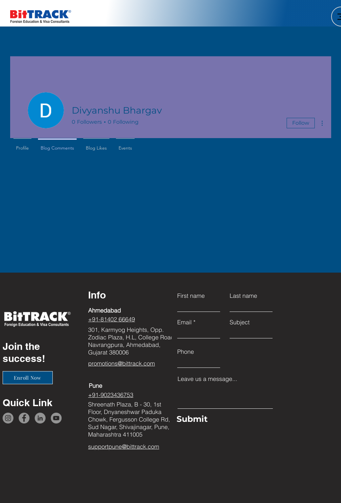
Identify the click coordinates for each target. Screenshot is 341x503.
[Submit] (223, 419)
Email (184, 322)
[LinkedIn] (40, 418)
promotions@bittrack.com (121, 363)
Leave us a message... (207, 379)
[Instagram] (8, 418)
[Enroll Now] (28, 377)
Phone (185, 352)
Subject (240, 322)
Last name (243, 296)
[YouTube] (56, 418)
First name (191, 296)
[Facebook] (24, 418)
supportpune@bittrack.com (123, 446)
